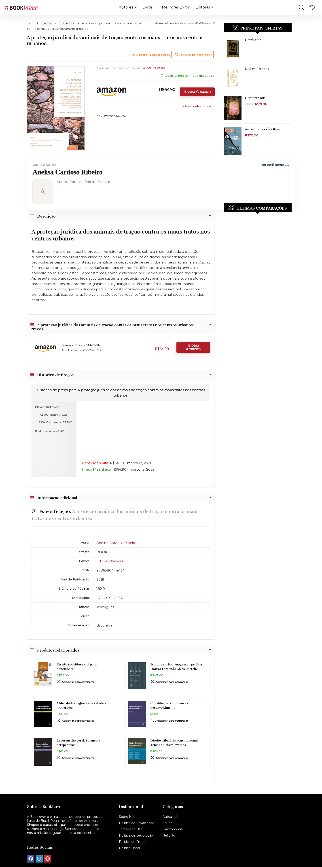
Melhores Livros (176, 7)
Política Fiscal (129, 848)
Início (30, 23)
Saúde (167, 823)
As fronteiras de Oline (262, 129)
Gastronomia (173, 829)
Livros (147, 7)
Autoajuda (170, 817)
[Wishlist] (312, 7)
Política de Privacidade (136, 823)
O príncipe (253, 40)
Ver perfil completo (275, 164)
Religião (169, 835)
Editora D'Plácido (110, 561)
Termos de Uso (130, 829)
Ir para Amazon (197, 91)
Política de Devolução (136, 835)
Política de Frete (132, 842)
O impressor (255, 98)
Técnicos (67, 23)
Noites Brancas (257, 69)
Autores (126, 7)
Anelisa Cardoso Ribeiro (116, 543)
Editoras (202, 7)
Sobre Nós (127, 817)
